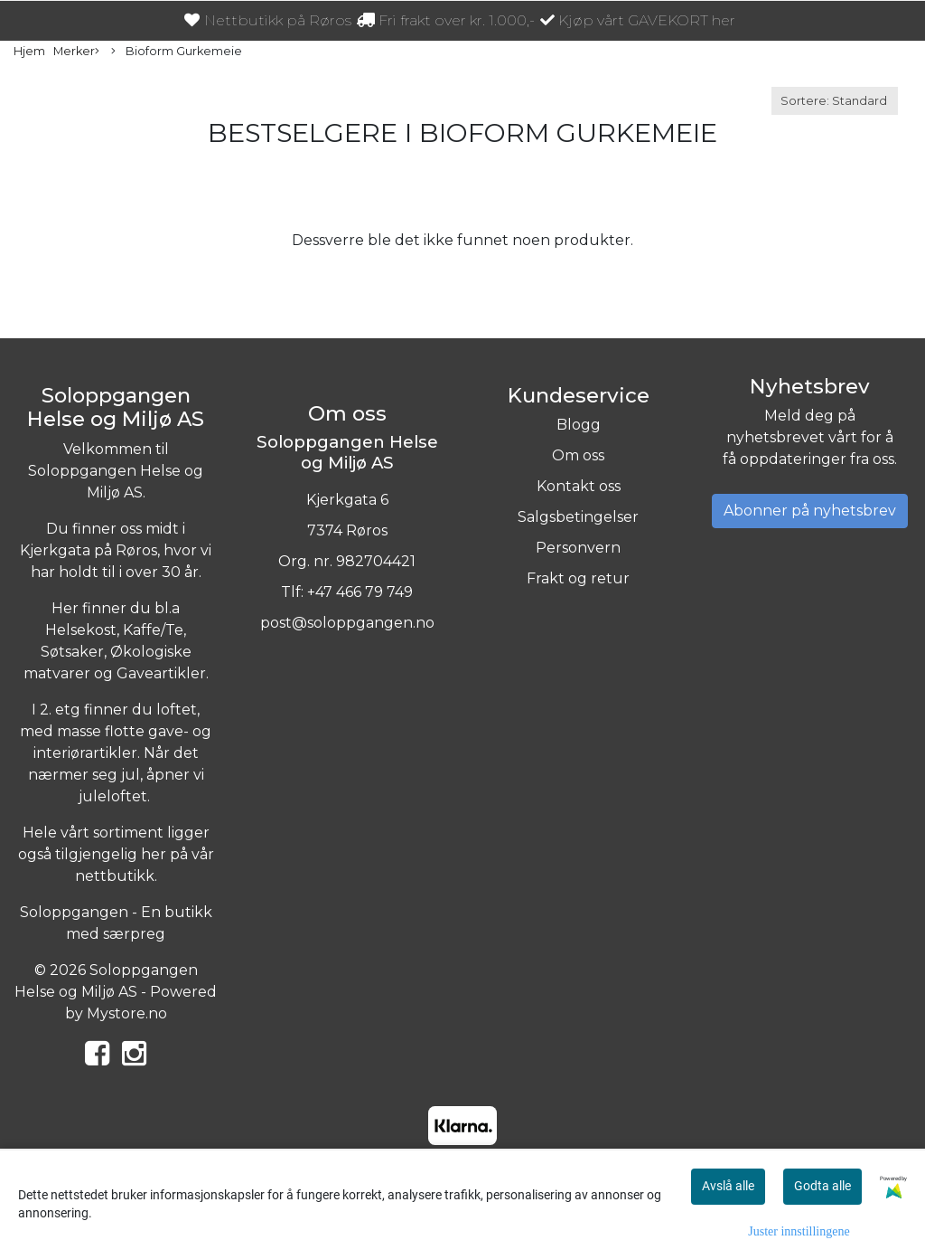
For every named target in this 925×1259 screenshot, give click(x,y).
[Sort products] (834, 101)
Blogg (578, 424)
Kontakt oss (579, 486)
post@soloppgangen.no (347, 622)
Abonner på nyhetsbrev (810, 510)
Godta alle (822, 1186)
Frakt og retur (578, 578)
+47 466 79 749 (360, 592)
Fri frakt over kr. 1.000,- (446, 20)
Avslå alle (728, 1186)
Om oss (578, 455)
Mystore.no (127, 1013)
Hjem (29, 51)
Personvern (578, 547)
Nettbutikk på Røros (267, 20)
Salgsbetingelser (578, 516)
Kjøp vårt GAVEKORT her (637, 20)
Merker (76, 52)
